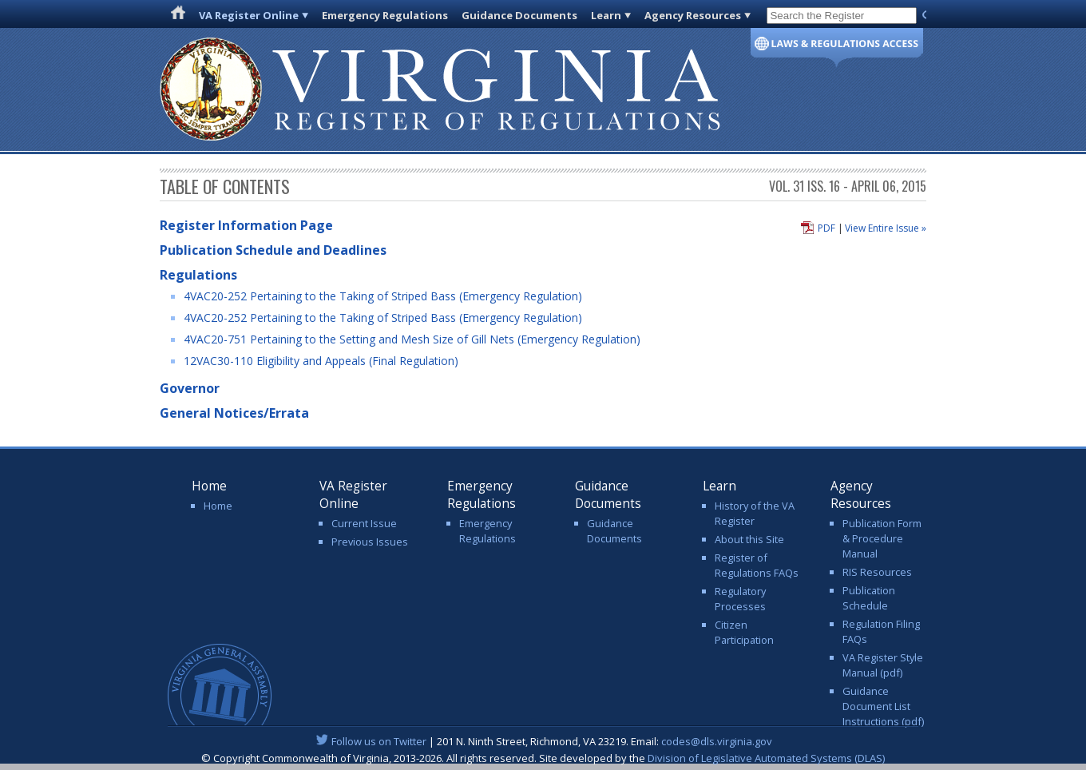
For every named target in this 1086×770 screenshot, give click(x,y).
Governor (190, 388)
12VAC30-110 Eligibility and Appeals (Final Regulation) (321, 360)
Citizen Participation (744, 632)
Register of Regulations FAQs (757, 565)
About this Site (749, 539)
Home (218, 505)
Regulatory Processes (740, 598)
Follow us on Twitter (378, 741)
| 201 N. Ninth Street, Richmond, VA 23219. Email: (543, 741)
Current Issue (364, 523)
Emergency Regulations (385, 15)
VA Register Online (249, 15)
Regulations (198, 275)
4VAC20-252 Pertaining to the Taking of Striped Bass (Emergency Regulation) (383, 296)
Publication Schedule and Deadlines (273, 250)
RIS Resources (877, 572)
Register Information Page (246, 225)
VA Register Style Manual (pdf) (882, 665)
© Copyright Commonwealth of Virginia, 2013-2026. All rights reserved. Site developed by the (543, 758)
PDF (826, 228)
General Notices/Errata (234, 413)
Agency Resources (692, 15)
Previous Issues (369, 541)
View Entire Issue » (885, 228)
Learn (606, 15)
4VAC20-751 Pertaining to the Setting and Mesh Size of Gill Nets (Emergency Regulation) (412, 339)
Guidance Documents (519, 15)
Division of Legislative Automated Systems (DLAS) (766, 758)
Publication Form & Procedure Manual (882, 538)
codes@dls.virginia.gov (716, 741)
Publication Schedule (868, 598)
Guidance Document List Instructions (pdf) (883, 706)
